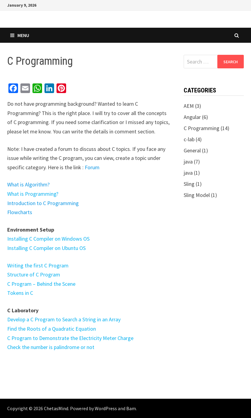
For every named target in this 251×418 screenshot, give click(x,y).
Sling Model (197, 195)
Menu (19, 35)
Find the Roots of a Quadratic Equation (51, 328)
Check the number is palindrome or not (50, 347)
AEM (189, 105)
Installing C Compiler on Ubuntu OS (46, 248)
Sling (189, 183)
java (188, 161)
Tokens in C (20, 292)
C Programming (201, 128)
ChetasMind (56, 408)
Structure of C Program (33, 274)
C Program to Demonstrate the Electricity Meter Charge (70, 338)
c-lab (189, 139)
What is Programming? (32, 193)
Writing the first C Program (38, 265)
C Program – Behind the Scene (41, 283)
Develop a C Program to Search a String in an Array (64, 319)
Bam (131, 408)
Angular (192, 117)
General (192, 150)
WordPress (106, 408)
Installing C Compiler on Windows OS (48, 238)
